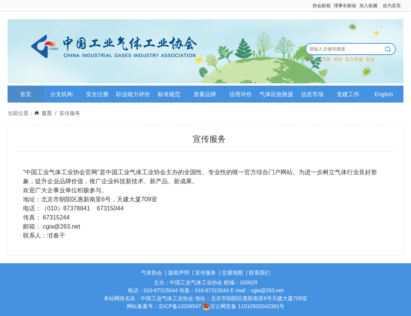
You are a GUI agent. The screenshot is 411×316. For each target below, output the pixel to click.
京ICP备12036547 (179, 306)
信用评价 (240, 94)
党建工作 (348, 94)
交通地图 (232, 273)
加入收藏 (368, 5)
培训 (337, 59)
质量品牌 (204, 94)
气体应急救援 (276, 94)
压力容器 (354, 59)
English (383, 94)
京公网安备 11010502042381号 (243, 306)
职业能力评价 (133, 94)
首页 (25, 94)
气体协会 (151, 273)
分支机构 (61, 94)
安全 (370, 59)
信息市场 (312, 94)
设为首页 (392, 5)
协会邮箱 (322, 5)
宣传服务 (69, 113)
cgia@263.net (61, 226)
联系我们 (259, 273)
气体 (326, 59)
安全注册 (97, 94)
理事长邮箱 (345, 5)
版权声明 (178, 273)
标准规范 (169, 94)
